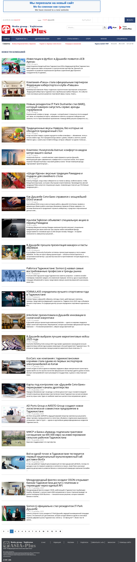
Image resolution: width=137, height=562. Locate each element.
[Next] (56, 531)
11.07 (129, 44)
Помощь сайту (125, 542)
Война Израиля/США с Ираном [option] (24, 44)
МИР (59, 39)
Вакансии (111, 542)
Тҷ (86, 20)
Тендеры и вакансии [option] (73, 44)
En (88, 20)
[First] (4, 531)
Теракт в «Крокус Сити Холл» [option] (50, 44)
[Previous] (8, 531)
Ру (83, 20)
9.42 (113, 44)
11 (47, 531)
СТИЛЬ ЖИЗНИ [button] (73, 39)
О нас (43, 542)
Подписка (84, 542)
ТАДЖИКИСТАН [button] (22, 39)
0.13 (121, 44)
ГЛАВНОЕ (6, 39)
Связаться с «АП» (98, 542)
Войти (130, 20)
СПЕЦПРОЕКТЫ (122, 39)
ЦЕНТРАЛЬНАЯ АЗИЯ (42, 39)
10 (43, 531)
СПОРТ (88, 39)
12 (52, 531)
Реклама (71, 542)
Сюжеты (6, 44)
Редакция (57, 542)
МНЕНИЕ (104, 39)
